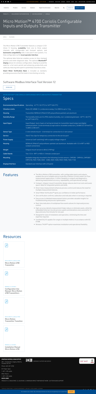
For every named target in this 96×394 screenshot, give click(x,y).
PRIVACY (28, 388)
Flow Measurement (37, 14)
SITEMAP (40, 388)
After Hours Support (57, 381)
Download (9, 87)
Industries (13, 381)
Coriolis (47, 14)
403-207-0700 (10, 366)
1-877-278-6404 (7, 371)
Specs (4, 37)
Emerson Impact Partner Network (37, 381)
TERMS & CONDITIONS (7, 388)
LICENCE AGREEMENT (19, 388)
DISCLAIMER (34, 388)
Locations (21, 381)
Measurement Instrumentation (20, 14)
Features (11, 37)
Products (6, 14)
